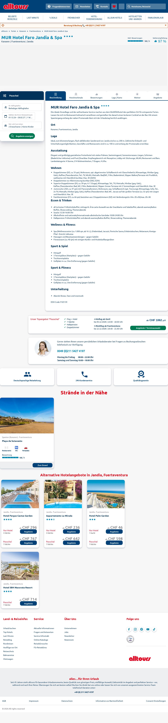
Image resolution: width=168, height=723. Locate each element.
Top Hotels (8, 632)
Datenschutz (67, 697)
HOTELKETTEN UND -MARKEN (135, 17)
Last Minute (8, 636)
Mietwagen (8, 659)
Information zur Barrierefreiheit (109, 697)
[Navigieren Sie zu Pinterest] (141, 629)
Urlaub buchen (9, 628)
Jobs (66, 632)
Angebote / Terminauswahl (148, 328)
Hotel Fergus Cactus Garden (17, 515)
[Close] (165, 25)
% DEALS (53, 18)
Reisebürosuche (41, 643)
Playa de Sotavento (12, 440)
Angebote (157, 95)
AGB (4, 697)
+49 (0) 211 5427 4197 (84, 688)
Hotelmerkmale (76, 95)
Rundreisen (8, 643)
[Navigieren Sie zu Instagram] (135, 629)
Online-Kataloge (41, 639)
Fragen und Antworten (43, 632)
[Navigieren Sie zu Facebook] (129, 629)
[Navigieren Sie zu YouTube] (147, 629)
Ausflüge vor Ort (10, 647)
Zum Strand (43, 465)
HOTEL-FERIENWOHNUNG (94, 17)
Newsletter (69, 636)
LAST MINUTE (33, 18)
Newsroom (69, 639)
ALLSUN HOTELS (114, 18)
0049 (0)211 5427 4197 (71, 351)
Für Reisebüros (40, 647)
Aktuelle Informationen (44, 628)
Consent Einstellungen (156, 697)
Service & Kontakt (41, 636)
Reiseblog (7, 639)
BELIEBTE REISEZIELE (12, 17)
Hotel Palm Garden (99, 515)
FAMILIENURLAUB (155, 18)
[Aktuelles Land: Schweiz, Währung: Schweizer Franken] (121, 6)
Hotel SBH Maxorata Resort (17, 587)
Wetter (137, 95)
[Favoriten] (114, 6)
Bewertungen (96, 95)
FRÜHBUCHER (74, 18)
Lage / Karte (117, 95)
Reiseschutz (8, 651)
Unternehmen (70, 628)
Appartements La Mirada (59, 515)
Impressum (33, 697)
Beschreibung (55, 95)
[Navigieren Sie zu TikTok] (154, 629)
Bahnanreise (8, 655)
